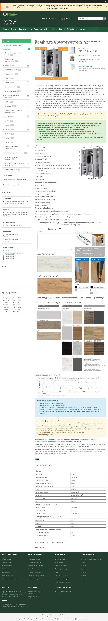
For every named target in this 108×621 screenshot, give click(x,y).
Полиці (7, 116)
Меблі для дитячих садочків (11, 158)
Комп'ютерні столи (34, 572)
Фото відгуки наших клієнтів (12, 185)
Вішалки (7, 133)
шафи (87, 439)
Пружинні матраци (61, 575)
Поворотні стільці (8, 565)
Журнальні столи (7, 575)
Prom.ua (64, 615)
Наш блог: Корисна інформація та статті (14, 180)
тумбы (51, 441)
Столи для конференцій (36, 575)
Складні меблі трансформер (9, 60)
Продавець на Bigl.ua (54, 617)
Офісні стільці (9, 74)
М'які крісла (59, 562)
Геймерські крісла (34, 559)
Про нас (54, 29)
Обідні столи (6, 572)
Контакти (82, 29)
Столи (7, 82)
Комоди (7, 138)
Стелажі (7, 129)
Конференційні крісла (35, 565)
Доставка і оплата (25, 29)
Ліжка (6, 101)
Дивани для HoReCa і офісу (12, 96)
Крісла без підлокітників (36, 579)
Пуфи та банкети (10, 87)
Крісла (7, 65)
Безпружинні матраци (62, 579)
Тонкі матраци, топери (62, 582)
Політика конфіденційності (85, 619)
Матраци (8, 106)
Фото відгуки (72, 29)
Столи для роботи (11, 69)
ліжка (37, 441)
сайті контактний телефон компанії (86, 451)
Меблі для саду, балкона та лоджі (14, 54)
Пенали (7, 125)
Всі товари (6, 49)
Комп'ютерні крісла (34, 562)
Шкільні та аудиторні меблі (14, 153)
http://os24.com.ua (11, 251)
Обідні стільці (6, 559)
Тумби (7, 121)
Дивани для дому (10, 91)
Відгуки (62, 29)
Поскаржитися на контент (66, 619)
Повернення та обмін (41, 29)
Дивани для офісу (61, 569)
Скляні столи (6, 569)
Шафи (7, 142)
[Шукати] (104, 18)
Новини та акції (8, 175)
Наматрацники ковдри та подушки (13, 111)
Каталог (14, 29)
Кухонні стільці (7, 562)
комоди (94, 439)
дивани (44, 441)
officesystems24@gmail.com (14, 253)
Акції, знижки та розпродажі (12, 45)
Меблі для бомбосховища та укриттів (14, 164)
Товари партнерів (11, 169)
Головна (6, 29)
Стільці (7, 78)
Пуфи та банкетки (61, 565)
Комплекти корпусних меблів (12, 147)
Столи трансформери (9, 579)
